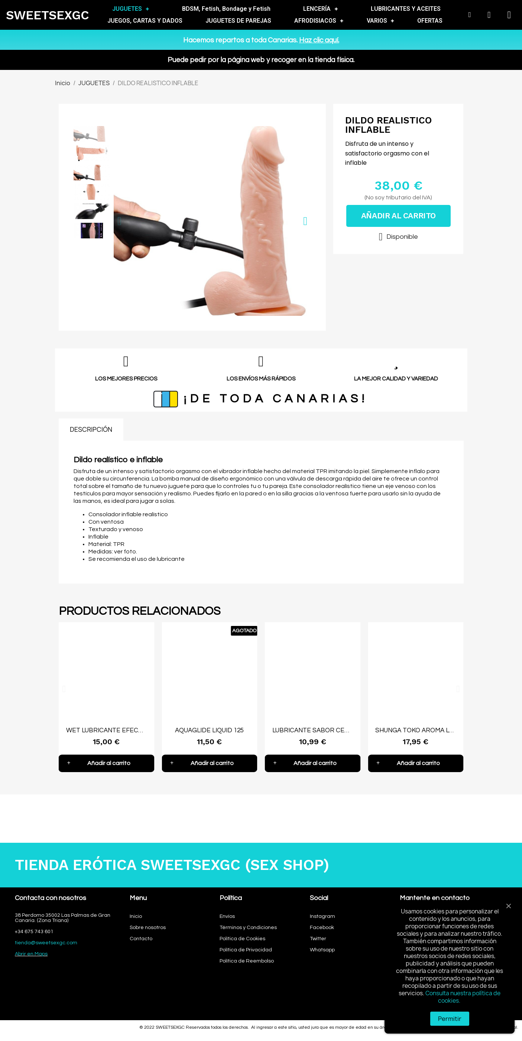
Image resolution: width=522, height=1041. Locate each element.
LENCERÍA (320, 9)
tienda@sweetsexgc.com (46, 942)
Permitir (449, 1019)
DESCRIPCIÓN (91, 429)
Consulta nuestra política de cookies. (462, 997)
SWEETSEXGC (47, 15)
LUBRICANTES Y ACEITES (406, 8)
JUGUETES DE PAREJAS (238, 20)
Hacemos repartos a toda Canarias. (261, 40)
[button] (119, 221)
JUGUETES (130, 9)
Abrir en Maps (31, 954)
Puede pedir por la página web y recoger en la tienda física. (261, 60)
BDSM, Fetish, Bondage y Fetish (226, 8)
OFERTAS (429, 20)
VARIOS (380, 21)
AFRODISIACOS (318, 21)
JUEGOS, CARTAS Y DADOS (144, 20)
